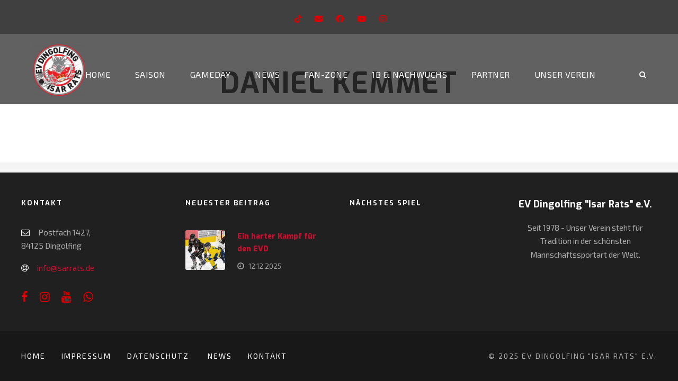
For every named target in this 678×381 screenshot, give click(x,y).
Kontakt (267, 355)
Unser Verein (565, 74)
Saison (150, 74)
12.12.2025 (264, 266)
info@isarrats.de (65, 268)
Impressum (86, 355)
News (267, 74)
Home (98, 74)
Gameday (210, 74)
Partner (490, 74)
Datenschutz (159, 355)
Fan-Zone (325, 74)
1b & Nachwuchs (409, 74)
